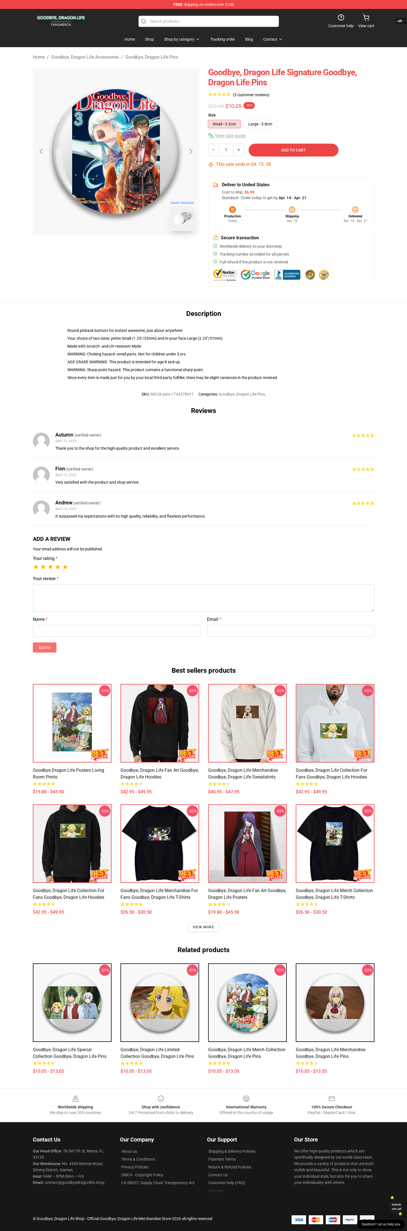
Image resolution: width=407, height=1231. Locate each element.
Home (39, 57)
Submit (44, 647)
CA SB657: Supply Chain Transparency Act (158, 1183)
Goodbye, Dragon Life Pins (151, 57)
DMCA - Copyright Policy (142, 1175)
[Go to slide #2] (130, 248)
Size (212, 115)
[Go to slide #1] (101, 248)
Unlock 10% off (396, 1207)
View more (203, 927)
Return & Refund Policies (229, 1167)
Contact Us (218, 1175)
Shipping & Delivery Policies (231, 1151)
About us (129, 1151)
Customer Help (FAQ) (226, 1183)
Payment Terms (222, 1159)
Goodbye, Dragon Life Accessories (85, 57)
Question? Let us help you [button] (380, 1224)
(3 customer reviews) (251, 95)
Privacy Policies (134, 1167)
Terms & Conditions (138, 1159)
